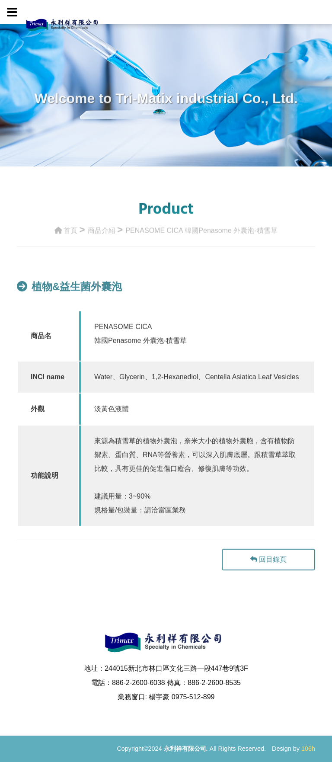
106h (308, 748)
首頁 (65, 229)
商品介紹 (101, 229)
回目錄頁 (268, 567)
